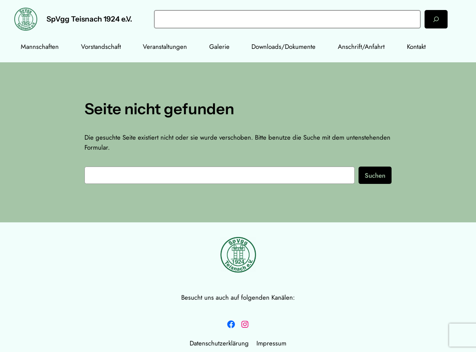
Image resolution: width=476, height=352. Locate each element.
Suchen (375, 175)
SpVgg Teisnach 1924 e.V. (89, 19)
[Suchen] (436, 19)
